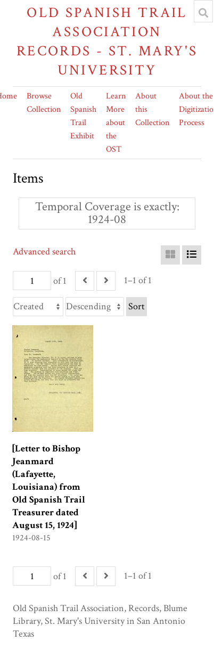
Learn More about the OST (116, 122)
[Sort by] (38, 306)
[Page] (32, 280)
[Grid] (170, 255)
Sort (136, 306)
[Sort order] (94, 306)
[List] (191, 255)
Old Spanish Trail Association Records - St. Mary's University (107, 41)
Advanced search (44, 251)
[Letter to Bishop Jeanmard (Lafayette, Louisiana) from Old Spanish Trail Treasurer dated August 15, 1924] (48, 486)
